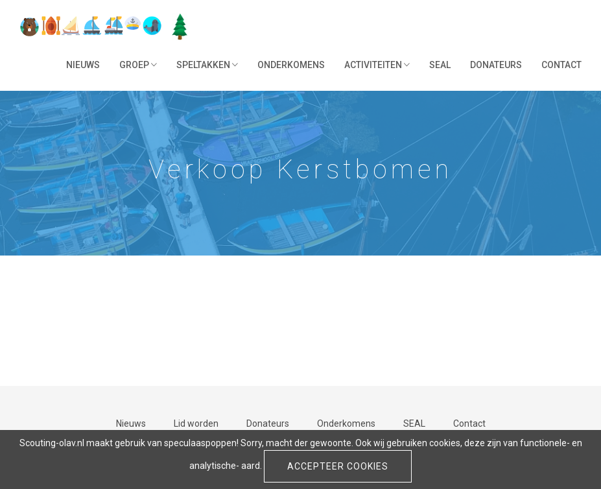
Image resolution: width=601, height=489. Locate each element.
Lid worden (196, 423)
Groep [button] (138, 65)
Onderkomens (291, 65)
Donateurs (496, 65)
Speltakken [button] (207, 65)
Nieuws (83, 65)
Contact (561, 65)
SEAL (440, 65)
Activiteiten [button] (377, 65)
